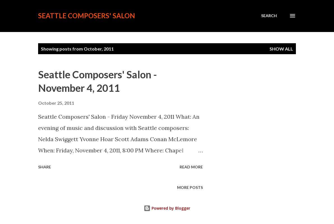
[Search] (269, 15)
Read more (191, 166)
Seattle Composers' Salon (86, 16)
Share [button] (44, 166)
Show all (281, 48)
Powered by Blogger (167, 208)
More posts (190, 187)
